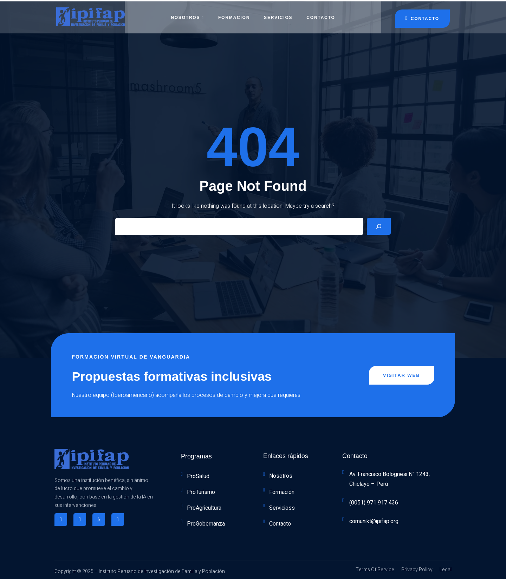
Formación (234, 15)
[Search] (379, 225)
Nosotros (187, 15)
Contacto (320, 15)
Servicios (278, 15)
